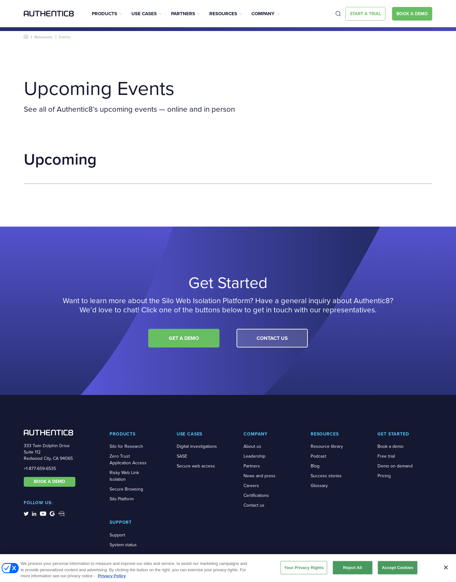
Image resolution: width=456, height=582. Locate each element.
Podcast (318, 456)
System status (123, 544)
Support (117, 535)
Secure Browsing (126, 489)
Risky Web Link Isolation (124, 476)
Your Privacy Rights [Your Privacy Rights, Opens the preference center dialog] (304, 569)
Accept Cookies (397, 569)
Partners (183, 13)
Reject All (352, 569)
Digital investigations (197, 446)
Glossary (319, 485)
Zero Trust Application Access (128, 459)
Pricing (384, 475)
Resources (223, 13)
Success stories (326, 475)
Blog (315, 466)
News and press (260, 475)
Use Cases (144, 13)
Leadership (254, 456)
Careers (251, 485)
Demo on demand (395, 466)
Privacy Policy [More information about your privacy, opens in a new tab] (112, 577)
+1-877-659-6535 (40, 469)
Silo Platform (122, 499)
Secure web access (196, 466)
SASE (182, 456)
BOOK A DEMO (49, 481)
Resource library (327, 446)
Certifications (256, 495)
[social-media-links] (26, 513)
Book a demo (390, 446)
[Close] (446, 569)
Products (104, 13)
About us (252, 446)
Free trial (386, 456)
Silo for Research (126, 446)
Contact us (254, 505)
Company (263, 13)
